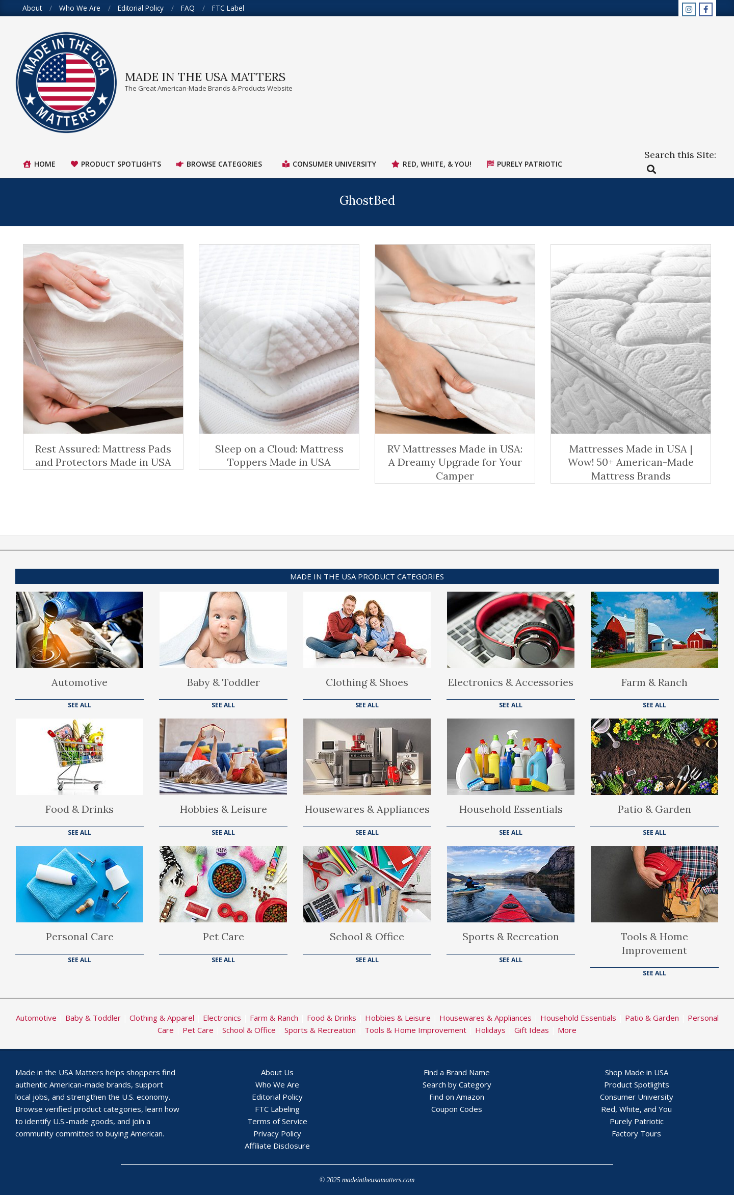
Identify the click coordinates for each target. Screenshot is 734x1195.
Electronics (222, 1018)
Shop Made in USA (636, 1072)
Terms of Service (277, 1121)
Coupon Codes (456, 1109)
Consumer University (636, 1097)
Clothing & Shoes (367, 682)
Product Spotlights (636, 1084)
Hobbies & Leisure (223, 809)
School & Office (367, 936)
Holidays (490, 1030)
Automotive (79, 682)
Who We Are (277, 1084)
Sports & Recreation (510, 936)
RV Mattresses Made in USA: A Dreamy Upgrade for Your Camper (454, 462)
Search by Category (457, 1084)
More (567, 1030)
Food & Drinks (79, 809)
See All (79, 705)
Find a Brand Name (457, 1072)
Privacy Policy (277, 1133)
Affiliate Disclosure (277, 1145)
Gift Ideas (531, 1030)
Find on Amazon (456, 1097)
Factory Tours (636, 1133)
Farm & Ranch (654, 682)
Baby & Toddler (223, 682)
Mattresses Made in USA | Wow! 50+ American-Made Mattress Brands (631, 462)
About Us (277, 1072)
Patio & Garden (654, 809)
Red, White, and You (636, 1109)
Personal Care (80, 936)
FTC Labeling (277, 1109)
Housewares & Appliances (367, 809)
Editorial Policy (277, 1097)
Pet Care (223, 936)
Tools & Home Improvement (654, 943)
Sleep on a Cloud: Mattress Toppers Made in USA (279, 455)
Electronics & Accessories (510, 682)
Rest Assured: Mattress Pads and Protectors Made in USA (103, 455)
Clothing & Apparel (161, 1018)
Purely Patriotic (637, 1121)
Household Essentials (511, 809)
